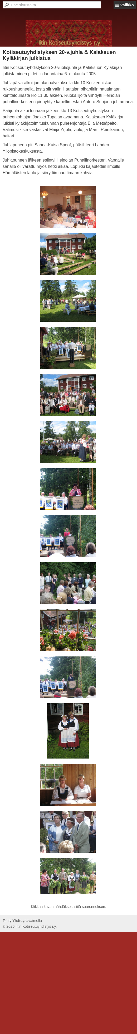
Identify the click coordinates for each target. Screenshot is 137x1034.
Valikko (127, 5)
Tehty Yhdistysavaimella (22, 920)
